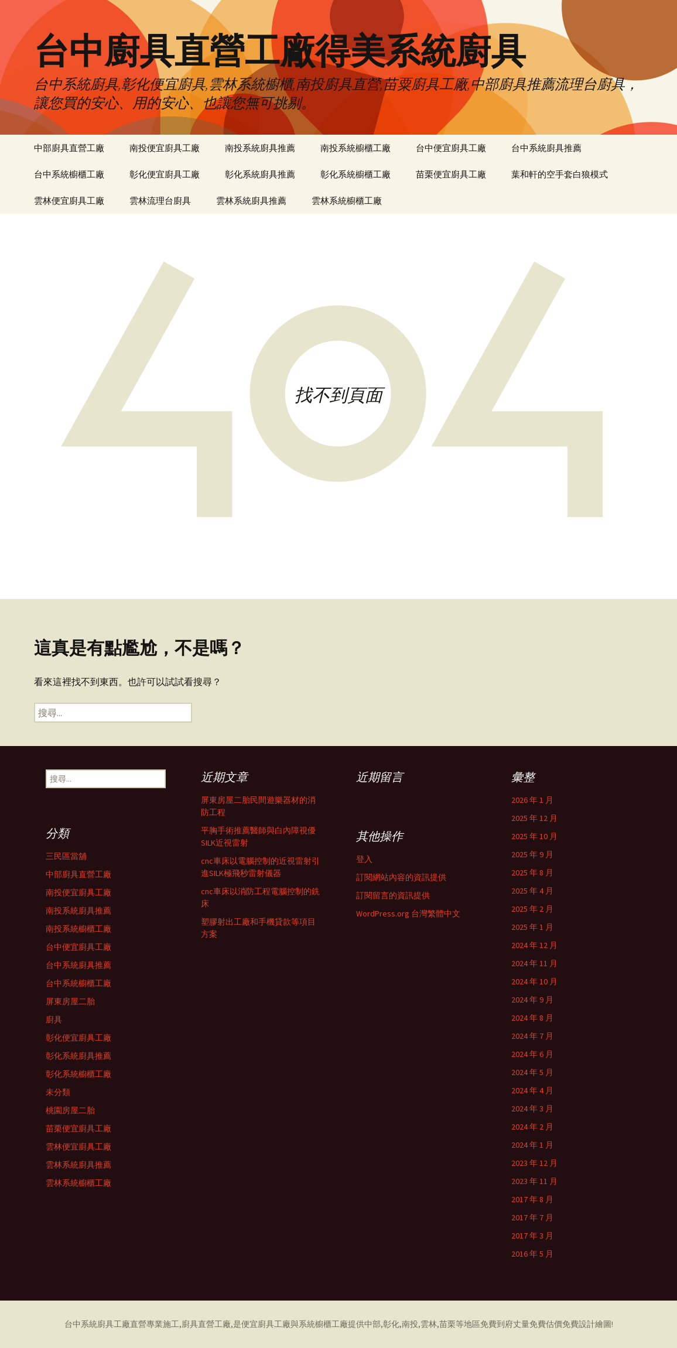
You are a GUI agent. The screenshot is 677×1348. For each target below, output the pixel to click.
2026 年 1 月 (532, 800)
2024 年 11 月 (534, 963)
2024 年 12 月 (534, 945)
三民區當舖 (66, 856)
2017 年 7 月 (532, 1217)
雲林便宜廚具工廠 (69, 200)
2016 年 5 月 (532, 1253)
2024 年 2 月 (532, 1126)
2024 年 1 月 (532, 1145)
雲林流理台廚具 (160, 200)
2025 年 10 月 (534, 836)
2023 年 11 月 (534, 1181)
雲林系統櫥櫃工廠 (347, 200)
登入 (364, 859)
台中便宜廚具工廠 (451, 147)
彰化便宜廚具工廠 (164, 174)
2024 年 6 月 (532, 1054)
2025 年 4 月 (532, 890)
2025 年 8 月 (532, 872)
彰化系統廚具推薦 (260, 174)
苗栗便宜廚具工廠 (451, 174)
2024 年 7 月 (532, 1036)
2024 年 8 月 (532, 1017)
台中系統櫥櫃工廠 (69, 174)
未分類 (58, 1092)
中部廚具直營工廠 (69, 147)
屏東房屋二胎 (70, 1001)
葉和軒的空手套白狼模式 (559, 174)
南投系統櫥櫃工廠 (355, 147)
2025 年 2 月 (532, 909)
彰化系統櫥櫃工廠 (355, 174)
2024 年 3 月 (532, 1108)
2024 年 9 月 (532, 999)
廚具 (54, 1019)
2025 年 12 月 (534, 818)
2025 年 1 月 (532, 927)
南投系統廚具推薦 (260, 147)
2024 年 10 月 (534, 981)
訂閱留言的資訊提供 (393, 895)
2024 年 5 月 (532, 1072)
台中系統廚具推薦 (546, 147)
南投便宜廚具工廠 (164, 147)
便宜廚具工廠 (265, 1324)
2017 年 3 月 (532, 1235)
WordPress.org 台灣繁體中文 (408, 913)
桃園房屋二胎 (70, 1110)
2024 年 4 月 (532, 1090)
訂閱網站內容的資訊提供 (401, 877)
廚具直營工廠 (206, 1324)
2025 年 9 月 (532, 854)
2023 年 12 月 (534, 1163)
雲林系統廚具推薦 (251, 200)
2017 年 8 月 (532, 1199)
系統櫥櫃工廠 (323, 1324)
